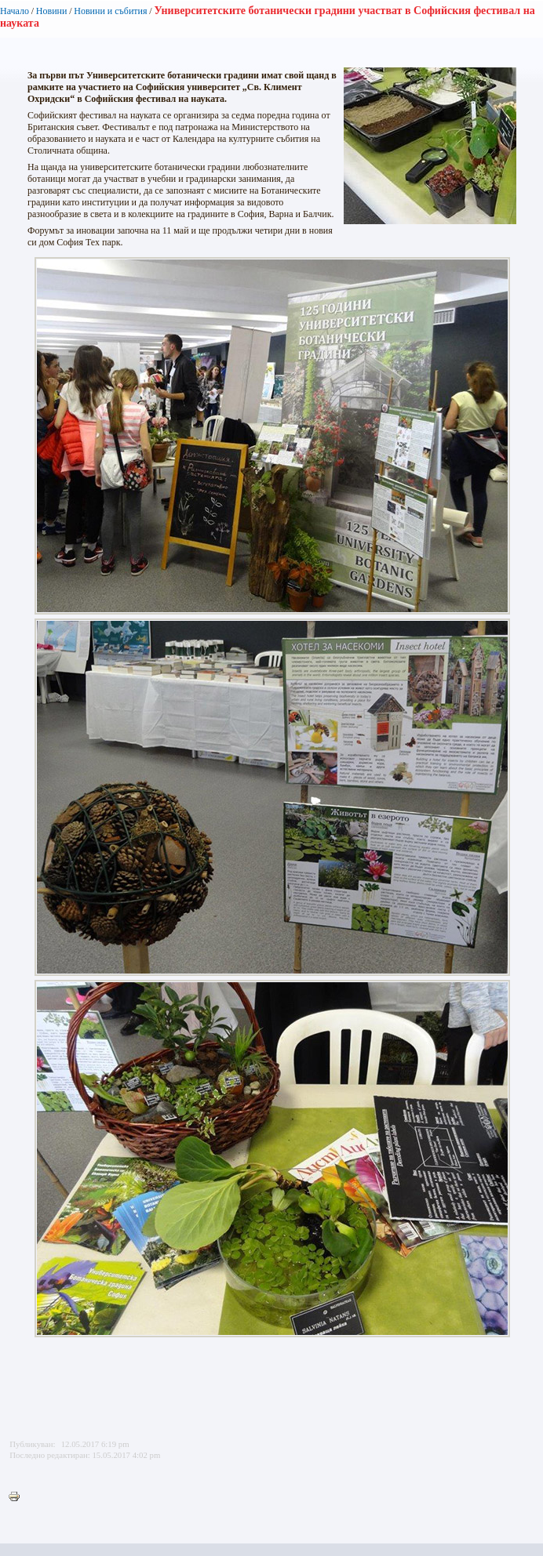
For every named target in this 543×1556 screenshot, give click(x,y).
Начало (14, 10)
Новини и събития (110, 10)
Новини (51, 10)
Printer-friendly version (18, 1497)
